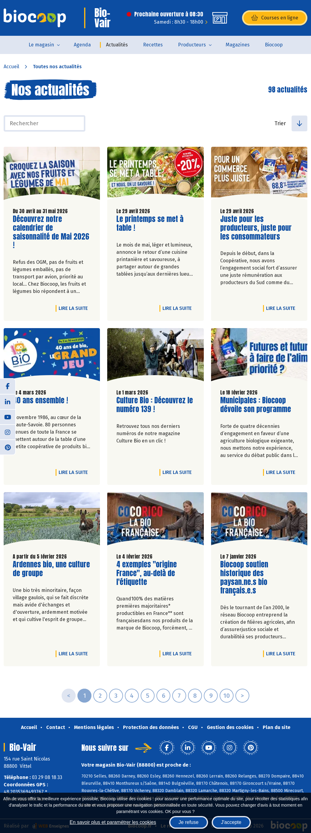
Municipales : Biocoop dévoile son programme (255, 405)
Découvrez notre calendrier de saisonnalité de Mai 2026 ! (51, 232)
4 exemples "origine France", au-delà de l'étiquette (151, 573)
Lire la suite (75, 308)
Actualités (117, 45)
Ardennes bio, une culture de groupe (51, 569)
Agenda (82, 45)
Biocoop (274, 45)
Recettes (153, 45)
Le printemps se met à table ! (151, 223)
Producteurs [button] (192, 45)
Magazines (238, 45)
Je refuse (189, 822)
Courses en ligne (274, 18)
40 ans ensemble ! (40, 400)
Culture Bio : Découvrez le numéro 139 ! (154, 405)
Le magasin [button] (41, 45)
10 (226, 695)
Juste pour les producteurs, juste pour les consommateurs (256, 228)
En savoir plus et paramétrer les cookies (113, 822)
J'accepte (231, 822)
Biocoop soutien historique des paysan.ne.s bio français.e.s (254, 577)
